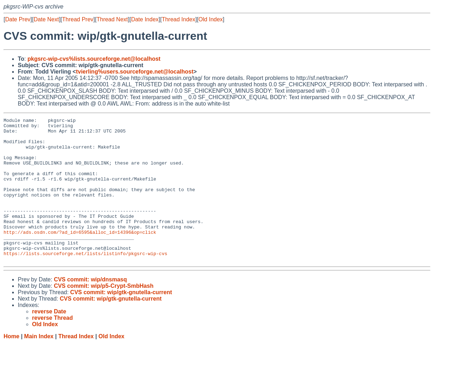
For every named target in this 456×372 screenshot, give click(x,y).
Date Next (46, 19)
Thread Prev (78, 19)
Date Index (144, 19)
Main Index (39, 365)
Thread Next (112, 19)
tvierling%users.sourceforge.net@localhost (134, 72)
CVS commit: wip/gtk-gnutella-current (121, 321)
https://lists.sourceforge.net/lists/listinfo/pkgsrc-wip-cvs (85, 281)
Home (11, 365)
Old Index (210, 19)
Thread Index (178, 19)
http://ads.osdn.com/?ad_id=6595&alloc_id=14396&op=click (80, 255)
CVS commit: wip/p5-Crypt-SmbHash (103, 315)
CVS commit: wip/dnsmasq (90, 308)
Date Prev (17, 19)
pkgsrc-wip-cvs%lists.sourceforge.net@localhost (93, 59)
